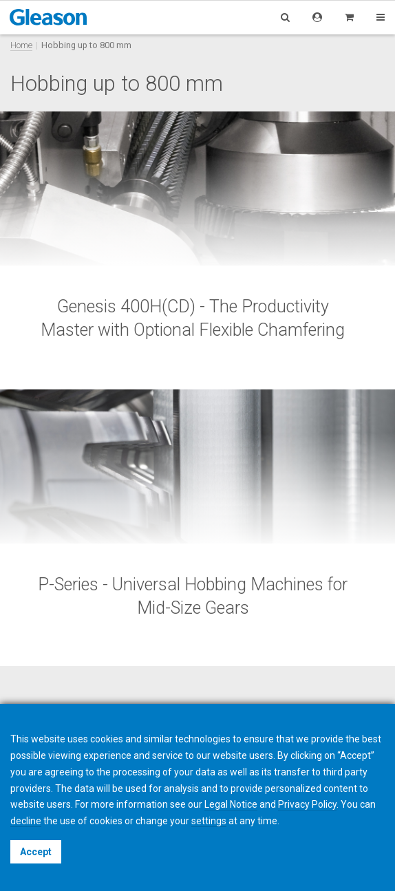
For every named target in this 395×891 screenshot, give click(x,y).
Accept (36, 851)
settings (208, 820)
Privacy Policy (307, 804)
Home (21, 45)
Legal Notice (230, 804)
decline (25, 820)
